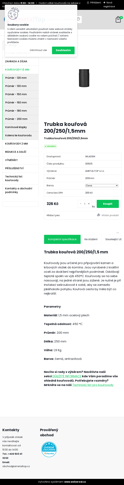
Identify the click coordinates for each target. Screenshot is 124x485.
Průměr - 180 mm (16, 110)
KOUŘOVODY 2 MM (16, 143)
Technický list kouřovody (13, 178)
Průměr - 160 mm (16, 102)
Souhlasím (63, 50)
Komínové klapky (16, 127)
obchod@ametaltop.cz (16, 466)
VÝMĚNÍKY (11, 160)
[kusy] (84, 204)
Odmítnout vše (38, 50)
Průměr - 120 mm (16, 78)
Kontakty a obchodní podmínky (18, 190)
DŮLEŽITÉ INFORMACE (66, 376)
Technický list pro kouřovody (93, 385)
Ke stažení (91, 239)
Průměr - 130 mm (16, 86)
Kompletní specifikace (62, 239)
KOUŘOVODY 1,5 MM (17, 69)
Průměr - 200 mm (16, 119)
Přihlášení (95, 2)
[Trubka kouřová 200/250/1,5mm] (83, 79)
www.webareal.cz (75, 481)
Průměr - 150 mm (16, 94)
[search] (78, 20)
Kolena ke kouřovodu (18, 135)
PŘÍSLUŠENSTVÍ (14, 168)
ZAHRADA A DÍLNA (16, 61)
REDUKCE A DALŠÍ (15, 152)
